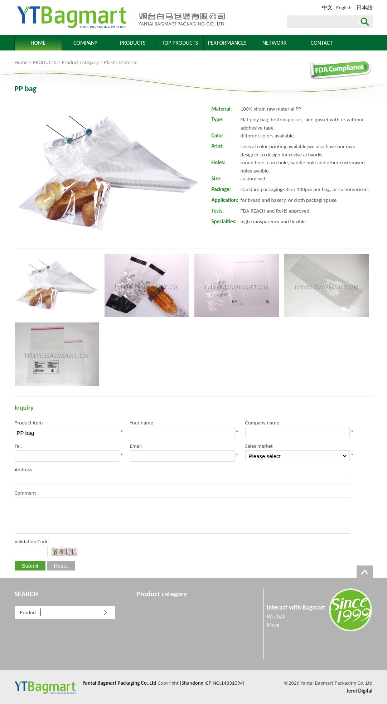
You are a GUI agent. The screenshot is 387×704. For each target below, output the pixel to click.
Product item (29, 422)
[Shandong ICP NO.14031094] (212, 683)
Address (23, 469)
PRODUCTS (132, 42)
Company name (262, 422)
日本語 (365, 7)
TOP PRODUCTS (180, 42)
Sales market (259, 446)
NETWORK (274, 42)
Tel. (18, 446)
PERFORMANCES (227, 42)
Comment (25, 493)
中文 (327, 7)
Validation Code (32, 541)
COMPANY (85, 42)
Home (21, 62)
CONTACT (322, 42)
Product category (80, 62)
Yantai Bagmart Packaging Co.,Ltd (120, 17)
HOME (37, 42)
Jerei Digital (359, 691)
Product (28, 612)
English (344, 7)
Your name (141, 422)
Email (136, 446)
